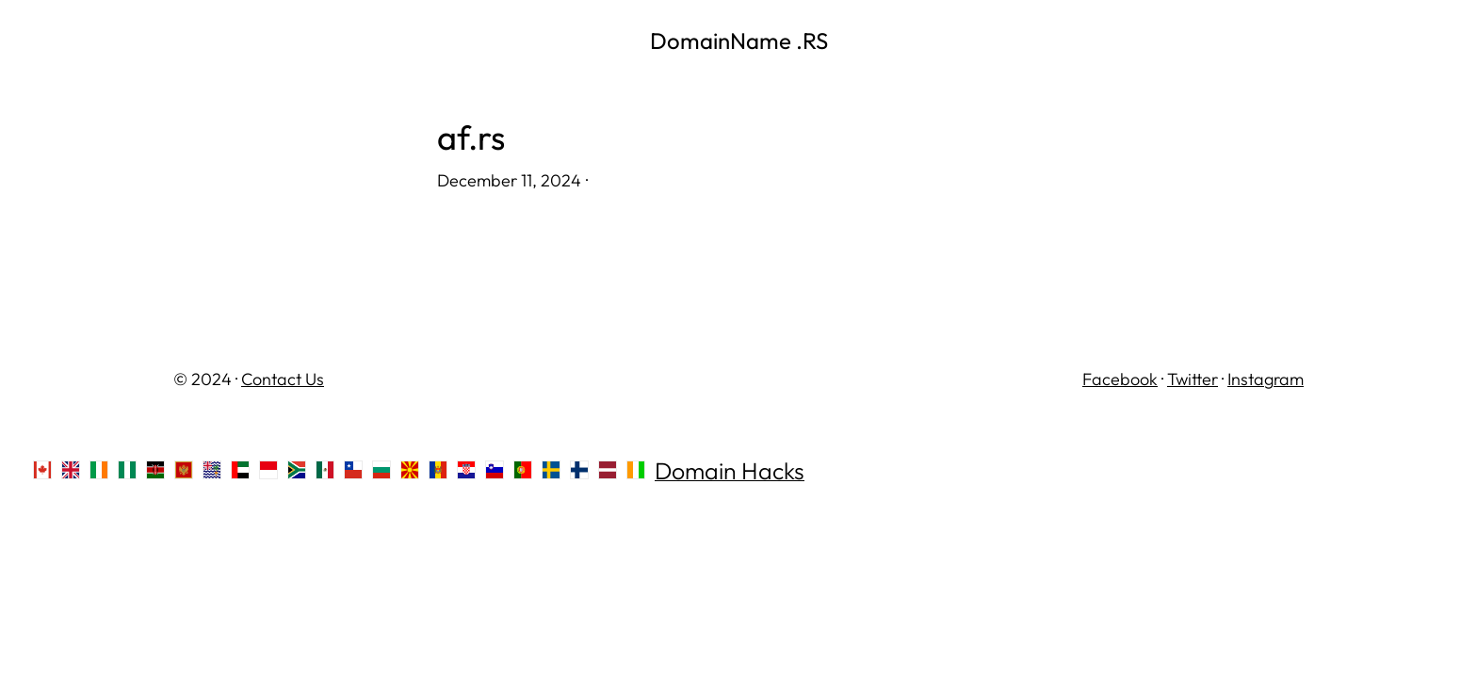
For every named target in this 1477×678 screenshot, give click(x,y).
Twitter (1192, 379)
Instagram (1265, 379)
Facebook (1120, 379)
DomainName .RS (739, 40)
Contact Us (282, 379)
